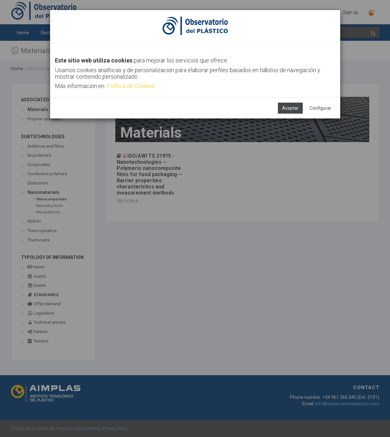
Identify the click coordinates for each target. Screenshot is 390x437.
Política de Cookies (131, 86)
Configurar (320, 108)
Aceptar (290, 108)
